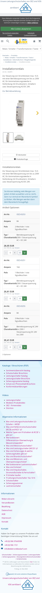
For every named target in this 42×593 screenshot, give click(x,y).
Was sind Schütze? (13, 467)
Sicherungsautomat (14, 483)
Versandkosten (8, 502)
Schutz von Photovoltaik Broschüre (20, 384)
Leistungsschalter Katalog (17, 376)
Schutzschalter (12, 480)
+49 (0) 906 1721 (11, 545)
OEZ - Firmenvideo (13, 405)
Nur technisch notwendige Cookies (11, 34)
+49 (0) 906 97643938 (13, 541)
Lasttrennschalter (13, 486)
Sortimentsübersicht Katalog (18, 370)
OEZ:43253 (21, 214)
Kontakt (5, 521)
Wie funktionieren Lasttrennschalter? (21, 464)
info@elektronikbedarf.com (15, 549)
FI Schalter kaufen (13, 475)
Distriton (9, 408)
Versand (17, 248)
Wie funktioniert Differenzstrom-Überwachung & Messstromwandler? (19, 440)
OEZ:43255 (21, 306)
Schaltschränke (22, 559)
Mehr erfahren (32, 23)
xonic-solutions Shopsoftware (26, 574)
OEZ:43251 (21, 260)
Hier (31, 562)
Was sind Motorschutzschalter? (19, 445)
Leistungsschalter (13, 400)
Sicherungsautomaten (20, 555)
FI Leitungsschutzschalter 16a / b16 (20, 478)
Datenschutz (7, 510)
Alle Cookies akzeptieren (21, 29)
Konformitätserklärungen (16, 386)
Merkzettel (22, 155)
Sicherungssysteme (9, 557)
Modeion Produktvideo (15, 403)
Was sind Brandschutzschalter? (19, 456)
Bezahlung (6, 506)
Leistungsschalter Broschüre (18, 378)
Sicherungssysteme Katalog (17, 381)
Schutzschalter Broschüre (17, 373)
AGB (3, 514)
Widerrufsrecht (8, 499)
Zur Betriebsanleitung (11, 91)
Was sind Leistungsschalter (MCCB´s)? (22, 448)
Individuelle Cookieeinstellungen (30, 34)
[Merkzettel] (20, 253)
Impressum (6, 518)
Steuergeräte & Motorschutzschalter (29, 557)
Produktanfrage (22, 159)
